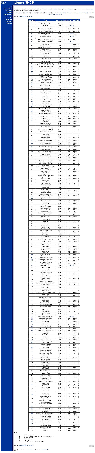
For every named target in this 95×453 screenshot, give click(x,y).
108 (65, 12)
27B (32, 79)
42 (47, 12)
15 (22, 12)
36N (32, 106)
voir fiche (72, 22)
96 (61, 12)
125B (32, 328)
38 (43, 12)
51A (32, 151)
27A (32, 77)
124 (76, 12)
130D (32, 347)
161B (32, 410)
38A (32, 111)
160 (49, 14)
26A (32, 71)
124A (32, 319)
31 (36, 12)
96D (32, 259)
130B (32, 342)
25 (29, 12)
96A (32, 254)
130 (83, 12)
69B (32, 198)
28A (32, 84)
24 (27, 12)
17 (24, 12)
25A (32, 68)
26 (31, 12)
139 (90, 12)
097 (64, 12)
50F (32, 148)
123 (74, 12)
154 (47, 14)
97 (31, 265)
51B (32, 152)
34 (38, 12)
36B (32, 103)
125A (32, 326)
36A (32, 101)
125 (79, 12)
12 (19, 12)
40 (45, 12)
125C (32, 330)
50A (54, 12)
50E (32, 146)
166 (61, 14)
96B (32, 256)
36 (40, 12)
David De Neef (69, 9)
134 (88, 12)
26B (32, 73)
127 (81, 12)
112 (68, 12)
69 (58, 12)
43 (48, 12)
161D (32, 413)
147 (92, 12)
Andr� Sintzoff (52, 9)
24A (32, 64)
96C (32, 257)
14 (20, 12)
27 (33, 12)
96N (32, 263)
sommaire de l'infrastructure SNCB (26, 16)
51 (56, 12)
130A (32, 341)
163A (56, 14)
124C (32, 323)
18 (26, 12)
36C (32, 104)
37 (41, 12)
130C (32, 345)
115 (70, 12)
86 (60, 12)
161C (32, 411)
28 (34, 12)
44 (50, 12)
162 (54, 14)
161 (52, 14)
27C (32, 80)
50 (52, 12)
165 (59, 14)
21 (31, 49)
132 (86, 12)
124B (32, 321)
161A (32, 408)
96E (32, 260)
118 (72, 12)
